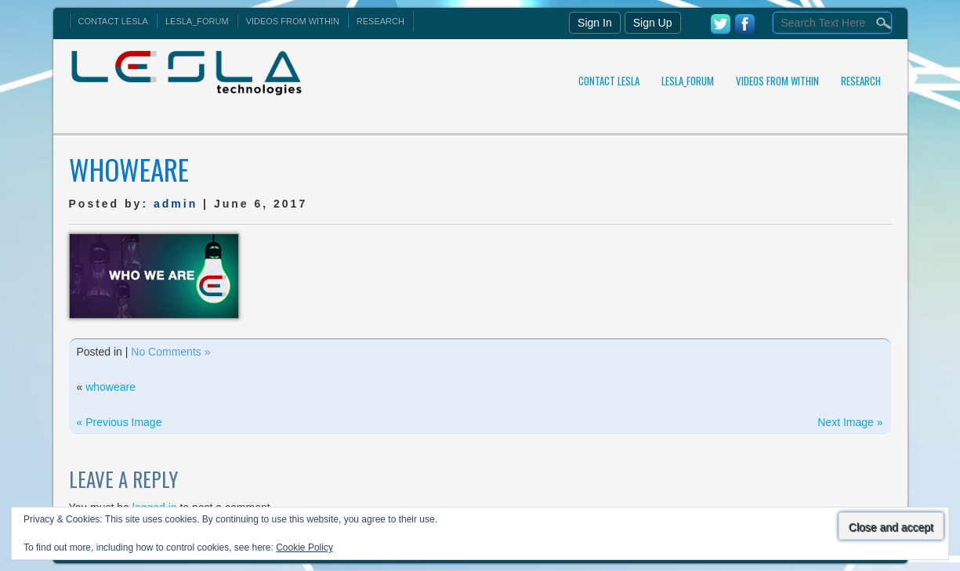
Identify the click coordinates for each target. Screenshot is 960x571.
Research (380, 21)
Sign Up (652, 22)
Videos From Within (292, 21)
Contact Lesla (113, 21)
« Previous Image (119, 422)
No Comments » (170, 351)
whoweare (110, 387)
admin (175, 203)
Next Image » (849, 422)
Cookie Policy (304, 547)
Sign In (595, 22)
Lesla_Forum (197, 21)
